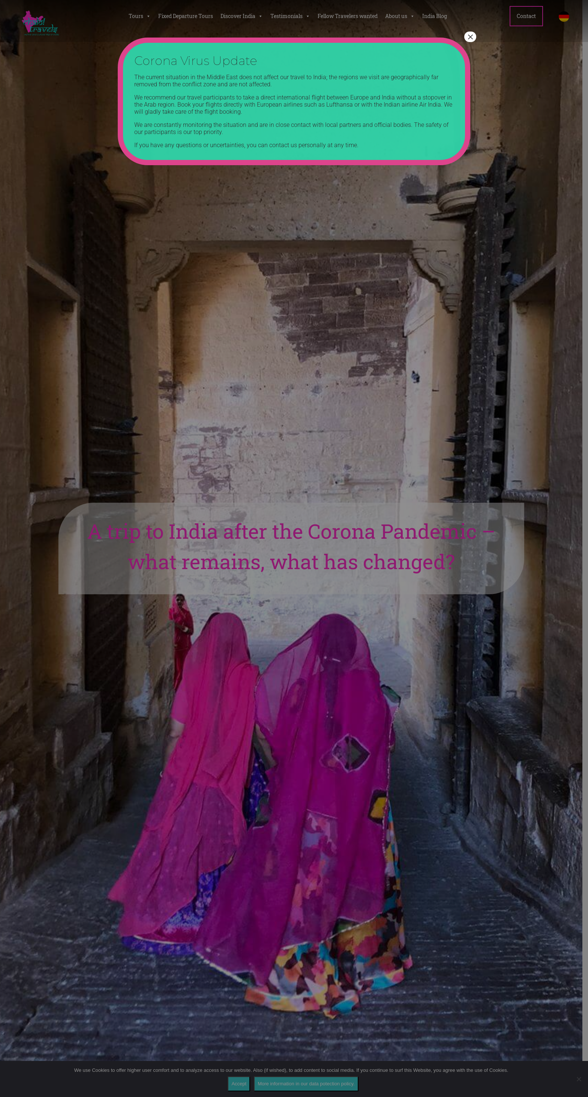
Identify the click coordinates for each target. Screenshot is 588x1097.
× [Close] (470, 37)
